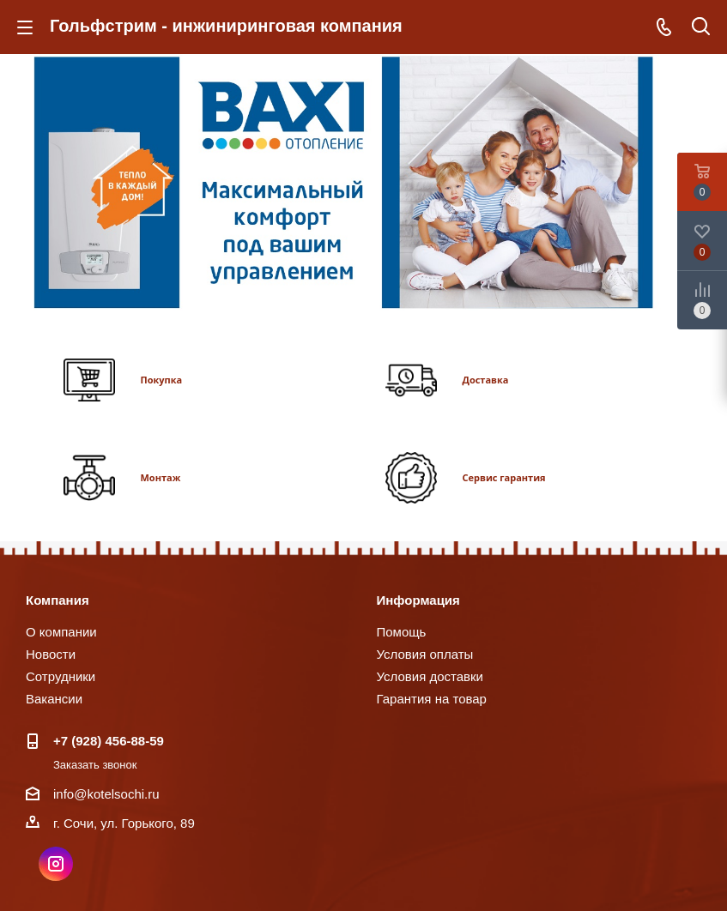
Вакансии (54, 698)
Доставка (486, 379)
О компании (61, 631)
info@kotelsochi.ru (106, 794)
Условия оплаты (425, 654)
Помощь (402, 631)
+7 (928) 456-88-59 (108, 740)
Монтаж (161, 477)
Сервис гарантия (504, 477)
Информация (418, 600)
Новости (51, 654)
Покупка (162, 379)
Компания (57, 600)
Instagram (56, 864)
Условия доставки (430, 676)
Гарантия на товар (432, 698)
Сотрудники (60, 676)
